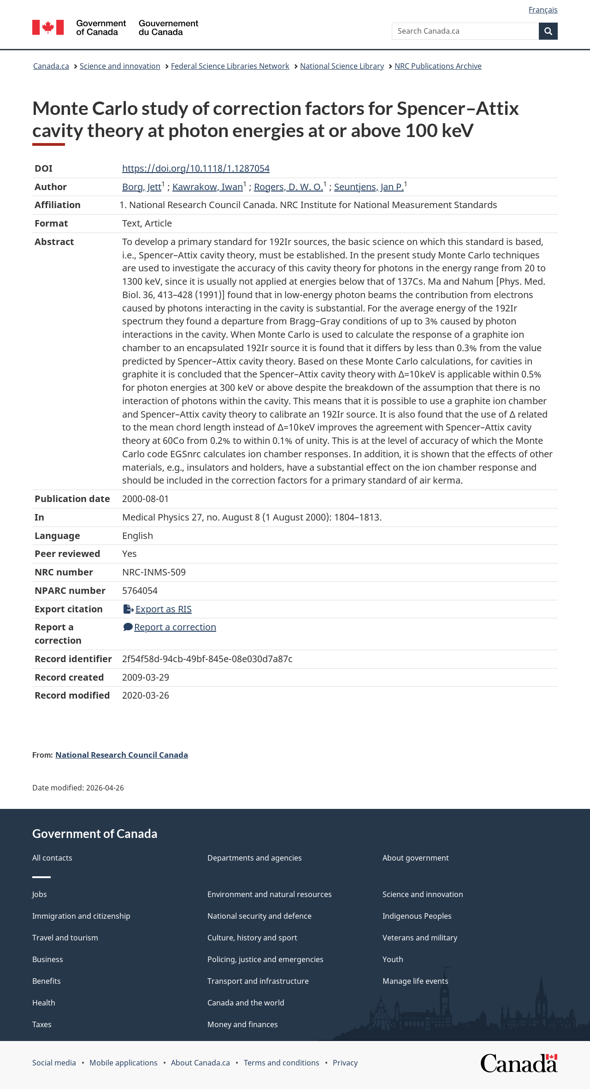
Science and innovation (120, 66)
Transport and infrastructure (258, 981)
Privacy (345, 1063)
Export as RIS (158, 609)
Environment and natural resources (269, 894)
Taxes (42, 1024)
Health (43, 1003)
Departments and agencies (254, 858)
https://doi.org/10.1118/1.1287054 (196, 168)
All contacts (52, 858)
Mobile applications (123, 1063)
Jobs (39, 894)
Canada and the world (245, 1003)
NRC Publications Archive (438, 66)
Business (47, 959)
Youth (393, 959)
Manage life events (415, 981)
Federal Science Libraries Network (230, 66)
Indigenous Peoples (417, 916)
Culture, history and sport (252, 938)
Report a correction (170, 627)
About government (416, 858)
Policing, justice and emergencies (265, 959)
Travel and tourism (65, 938)
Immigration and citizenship (81, 916)
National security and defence (259, 916)
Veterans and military (420, 938)
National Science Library (342, 66)
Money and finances (242, 1024)
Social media (54, 1063)
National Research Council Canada (121, 754)
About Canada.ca (200, 1063)
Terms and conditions (281, 1063)
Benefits (46, 981)
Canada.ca (51, 66)
